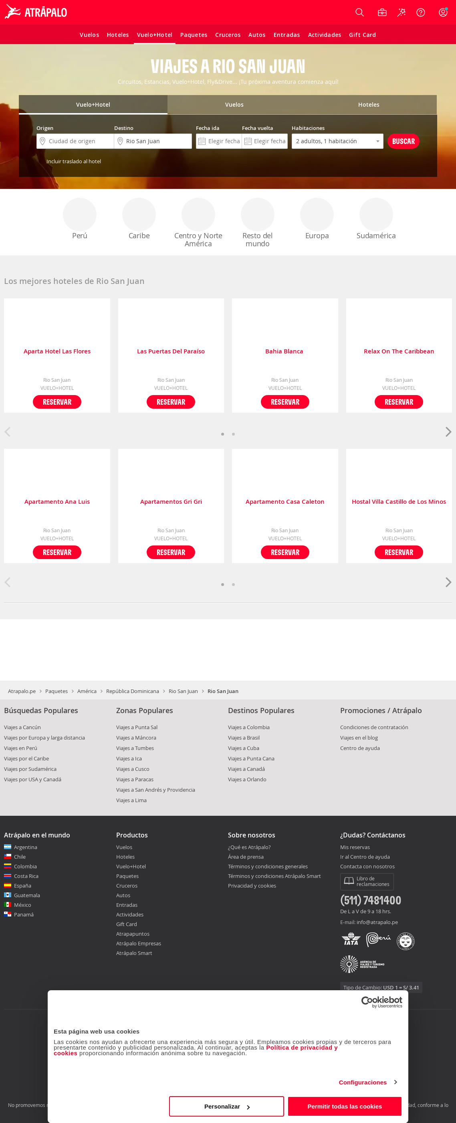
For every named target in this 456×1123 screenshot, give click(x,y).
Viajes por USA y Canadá (32, 779)
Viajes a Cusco (132, 768)
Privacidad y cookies (252, 885)
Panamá (24, 914)
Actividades (129, 914)
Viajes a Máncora (136, 737)
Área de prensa (246, 856)
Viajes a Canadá (246, 768)
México (22, 904)
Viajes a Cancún (22, 727)
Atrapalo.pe (22, 691)
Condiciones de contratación (374, 727)
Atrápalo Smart (134, 953)
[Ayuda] (421, 12)
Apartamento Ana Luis (57, 502)
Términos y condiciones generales (268, 866)
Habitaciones (308, 128)
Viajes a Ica (129, 758)
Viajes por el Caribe (26, 758)
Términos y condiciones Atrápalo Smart (274, 876)
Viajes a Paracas (134, 779)
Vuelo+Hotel (131, 866)
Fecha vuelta (257, 128)
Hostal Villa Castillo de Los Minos (399, 502)
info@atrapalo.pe (377, 922)
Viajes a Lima (131, 800)
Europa (317, 219)
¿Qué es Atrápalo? (249, 847)
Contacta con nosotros (367, 867)
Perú (79, 219)
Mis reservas (355, 847)
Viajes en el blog (359, 737)
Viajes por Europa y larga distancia (44, 737)
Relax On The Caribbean (399, 351)
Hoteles (125, 856)
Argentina (25, 847)
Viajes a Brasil (244, 737)
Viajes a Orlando (247, 779)
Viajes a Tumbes (135, 748)
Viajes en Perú (20, 748)
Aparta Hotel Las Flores (57, 351)
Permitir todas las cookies (344, 1106)
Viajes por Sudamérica (30, 768)
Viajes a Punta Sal (136, 727)
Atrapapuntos (132, 933)
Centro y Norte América (198, 223)
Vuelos (124, 847)
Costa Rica (26, 876)
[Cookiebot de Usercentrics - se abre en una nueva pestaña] (367, 1002)
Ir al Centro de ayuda (365, 857)
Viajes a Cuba (243, 748)
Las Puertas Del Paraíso (171, 351)
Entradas (126, 904)
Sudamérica (376, 219)
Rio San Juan (183, 691)
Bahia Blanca (285, 351)
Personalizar (227, 1106)
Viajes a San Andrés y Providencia (155, 789)
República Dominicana (132, 691)
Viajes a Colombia (249, 727)
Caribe (139, 219)
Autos (123, 895)
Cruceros (126, 885)
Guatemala (27, 895)
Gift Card (126, 924)
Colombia (25, 866)
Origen (44, 128)
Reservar (57, 402)
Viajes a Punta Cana (251, 758)
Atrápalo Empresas (138, 943)
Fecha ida (208, 128)
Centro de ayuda (360, 748)
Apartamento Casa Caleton (285, 502)
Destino (123, 128)
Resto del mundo (257, 223)
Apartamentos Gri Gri (171, 502)
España (22, 885)
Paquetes (56, 691)
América (87, 691)
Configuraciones (363, 1082)
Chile (20, 856)
